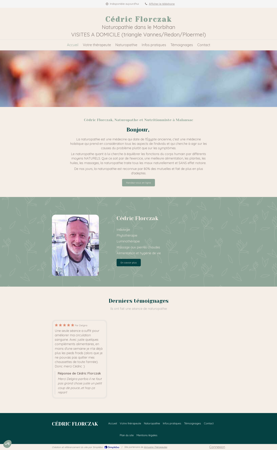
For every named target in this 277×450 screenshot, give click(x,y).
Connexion (217, 447)
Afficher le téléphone (162, 3)
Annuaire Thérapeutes (155, 447)
